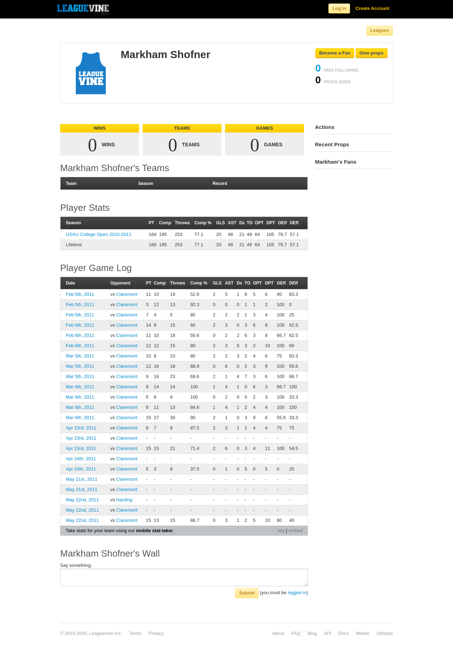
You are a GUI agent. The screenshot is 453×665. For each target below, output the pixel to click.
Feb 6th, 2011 (80, 325)
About (278, 633)
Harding (124, 499)
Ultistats (385, 633)
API (327, 633)
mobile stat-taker (154, 530)
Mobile (362, 633)
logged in (297, 592)
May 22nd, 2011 (82, 499)
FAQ (295, 633)
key (281, 530)
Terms (135, 633)
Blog (312, 633)
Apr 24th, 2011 (81, 458)
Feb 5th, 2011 (80, 294)
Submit (246, 593)
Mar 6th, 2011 (80, 386)
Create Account (372, 8)
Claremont (126, 294)
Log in (339, 8)
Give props (372, 53)
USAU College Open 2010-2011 (98, 234)
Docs (343, 633)
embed (295, 530)
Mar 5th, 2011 (80, 356)
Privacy (156, 633)
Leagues (379, 30)
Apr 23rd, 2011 (81, 427)
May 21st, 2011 (81, 479)
